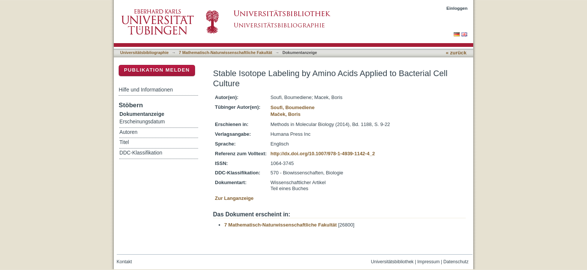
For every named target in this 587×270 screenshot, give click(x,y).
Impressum (428, 261)
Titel (124, 142)
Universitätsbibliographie (144, 52)
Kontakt (124, 261)
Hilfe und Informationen (146, 90)
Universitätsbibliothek (392, 261)
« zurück (456, 53)
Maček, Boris (285, 114)
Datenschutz (455, 261)
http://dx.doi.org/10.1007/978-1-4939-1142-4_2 (322, 153)
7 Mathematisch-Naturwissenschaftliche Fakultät (225, 52)
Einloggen (457, 8)
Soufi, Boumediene (292, 107)
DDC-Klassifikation (140, 153)
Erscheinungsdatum (142, 121)
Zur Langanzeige (234, 198)
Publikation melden (157, 70)
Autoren (128, 132)
